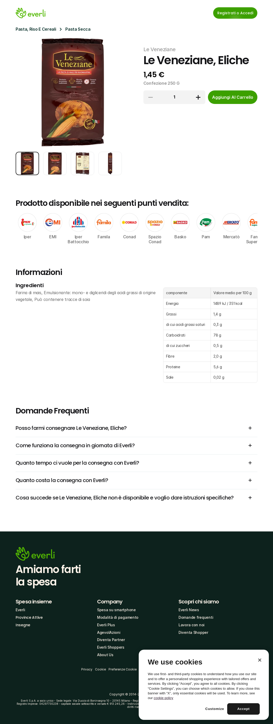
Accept (243, 709)
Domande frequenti (196, 617)
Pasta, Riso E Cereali (36, 29)
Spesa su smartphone (116, 610)
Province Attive (29, 617)
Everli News (189, 610)
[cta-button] (232, 97)
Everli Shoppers (110, 647)
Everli (20, 610)
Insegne (23, 625)
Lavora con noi (192, 625)
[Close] (259, 660)
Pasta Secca (77, 29)
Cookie (100, 669)
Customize (214, 709)
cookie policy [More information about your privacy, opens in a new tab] (163, 698)
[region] (204, 685)
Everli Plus (106, 625)
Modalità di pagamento (117, 617)
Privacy (86, 669)
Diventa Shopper (193, 632)
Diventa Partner (111, 639)
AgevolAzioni (108, 632)
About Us (105, 655)
